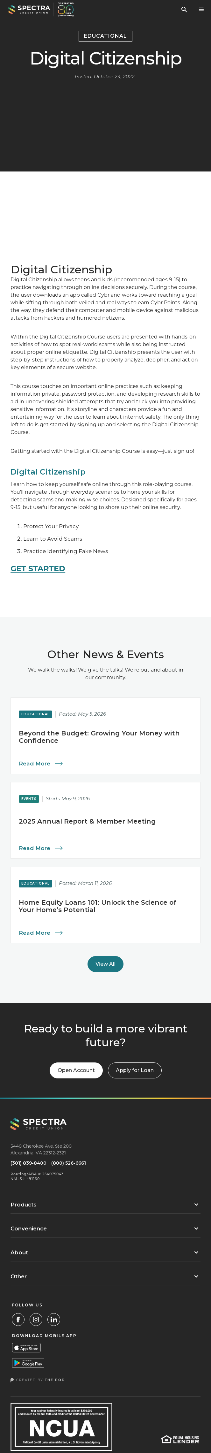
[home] (41, 9)
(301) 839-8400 (28, 1163)
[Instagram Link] (36, 1319)
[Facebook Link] (18, 1319)
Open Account (76, 1070)
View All (105, 964)
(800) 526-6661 (68, 1163)
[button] (201, 9)
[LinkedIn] (53, 1319)
